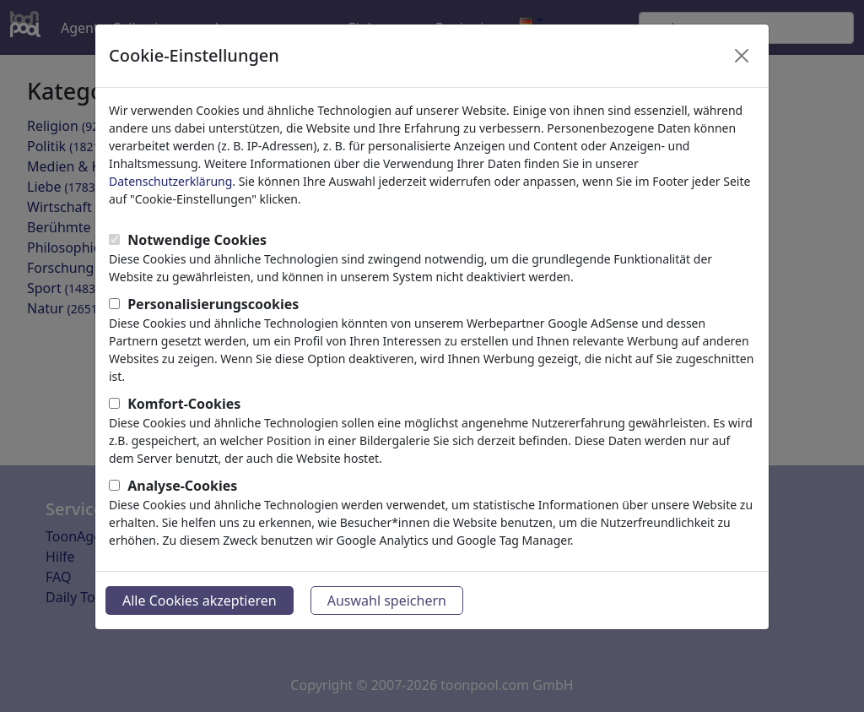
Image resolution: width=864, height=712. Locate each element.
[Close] (741, 55)
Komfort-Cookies (183, 403)
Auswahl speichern (386, 600)
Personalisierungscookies (213, 304)
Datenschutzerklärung (170, 181)
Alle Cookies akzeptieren (199, 600)
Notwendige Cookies (197, 240)
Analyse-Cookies (182, 485)
